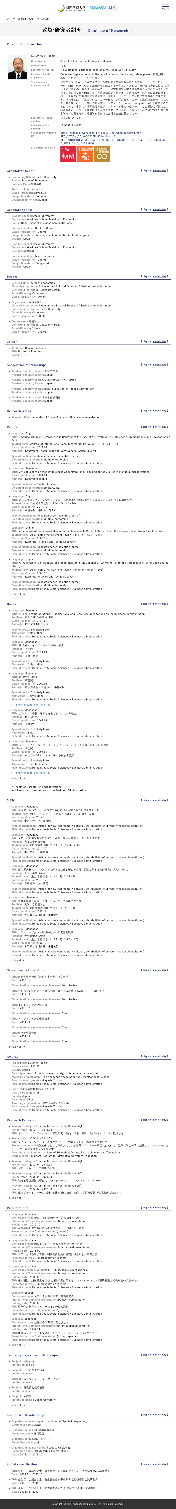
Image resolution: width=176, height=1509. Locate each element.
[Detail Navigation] (165, 7)
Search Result (25, 18)
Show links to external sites (31, 704)
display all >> (17, 594)
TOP (7, 18)
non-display (159, 170)
